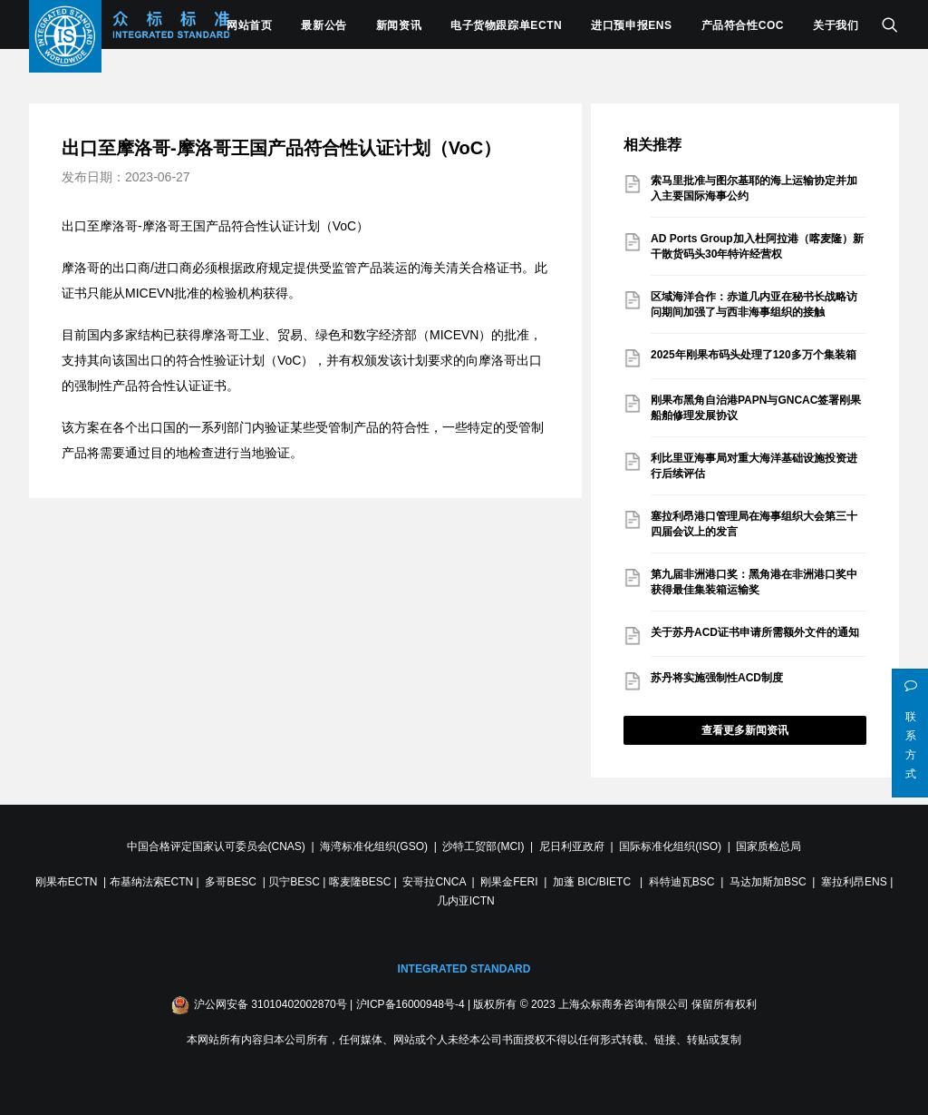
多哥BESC (230, 881)
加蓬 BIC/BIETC (593, 881)
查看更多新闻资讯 (744, 730)
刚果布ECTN (66, 881)
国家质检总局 (768, 846)
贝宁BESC (294, 881)
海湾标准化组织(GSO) (374, 846)
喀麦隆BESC (360, 881)
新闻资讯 (398, 25)
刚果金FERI (508, 881)
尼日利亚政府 (571, 846)
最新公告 (323, 25)
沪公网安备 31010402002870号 (270, 1004)
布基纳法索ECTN (152, 881)
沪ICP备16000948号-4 (410, 1004)
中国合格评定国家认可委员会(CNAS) (216, 846)
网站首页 (249, 25)
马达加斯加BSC (768, 881)
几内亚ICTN (466, 901)
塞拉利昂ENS (854, 881)
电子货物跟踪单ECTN (506, 25)
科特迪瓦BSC (682, 881)
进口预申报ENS (631, 25)
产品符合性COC (742, 25)
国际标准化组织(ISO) (670, 846)
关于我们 (835, 25)
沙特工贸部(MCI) (483, 846)
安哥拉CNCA (433, 881)
